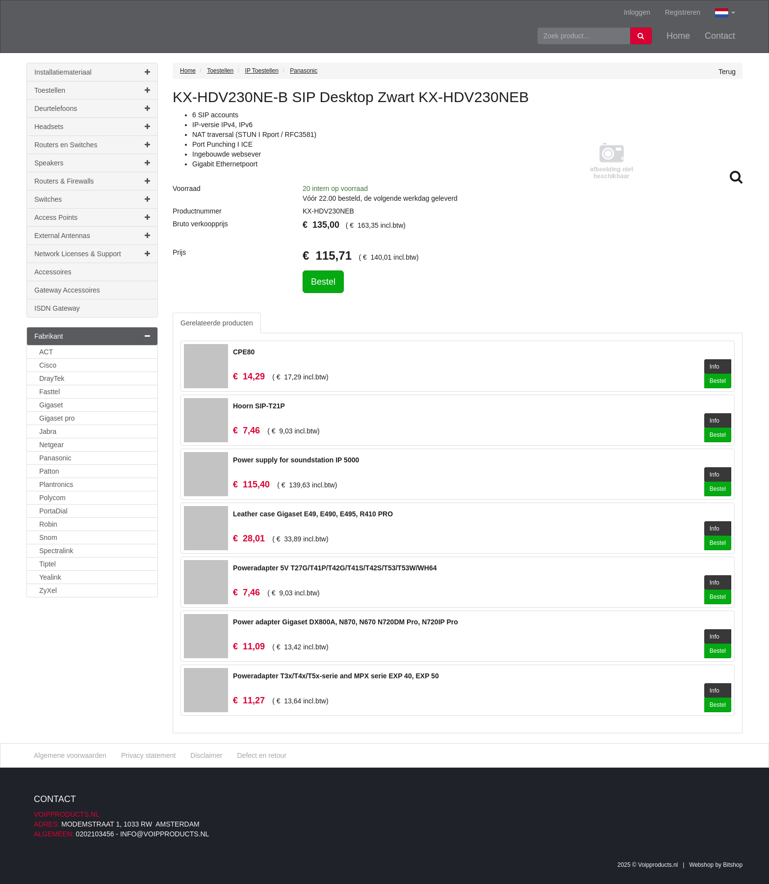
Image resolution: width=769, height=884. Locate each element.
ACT (46, 352)
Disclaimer (206, 755)
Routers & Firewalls (92, 181)
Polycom (52, 498)
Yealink (50, 577)
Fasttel (49, 392)
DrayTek (51, 378)
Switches (92, 199)
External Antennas (92, 236)
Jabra (47, 431)
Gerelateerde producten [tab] (216, 323)
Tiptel (47, 564)
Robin (48, 524)
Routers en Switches (92, 145)
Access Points (92, 217)
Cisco (47, 365)
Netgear (51, 445)
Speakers (92, 163)
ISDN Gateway (57, 308)
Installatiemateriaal (92, 72)
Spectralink (56, 551)
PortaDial (53, 511)
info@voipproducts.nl (164, 834)
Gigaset (51, 405)
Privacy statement (148, 755)
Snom (48, 537)
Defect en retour (261, 755)
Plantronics (56, 484)
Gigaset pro (57, 418)
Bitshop (733, 864)
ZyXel (48, 590)
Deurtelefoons (92, 108)
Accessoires (52, 272)
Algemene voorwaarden (70, 755)
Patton (49, 471)
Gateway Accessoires (67, 290)
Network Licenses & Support (92, 254)
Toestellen (92, 90)
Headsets (92, 127)
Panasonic (55, 458)
